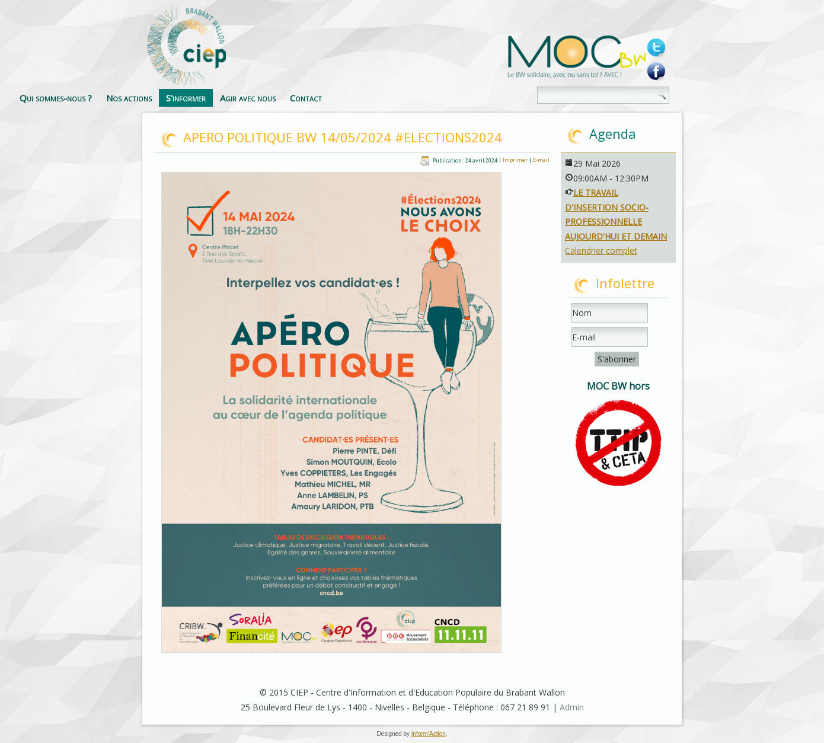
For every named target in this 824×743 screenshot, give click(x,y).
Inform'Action (428, 734)
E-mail (541, 160)
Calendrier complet (601, 250)
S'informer (320, 98)
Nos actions (263, 98)
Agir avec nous (382, 98)
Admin (572, 707)
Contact (440, 98)
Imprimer (516, 160)
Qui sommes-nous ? (190, 98)
